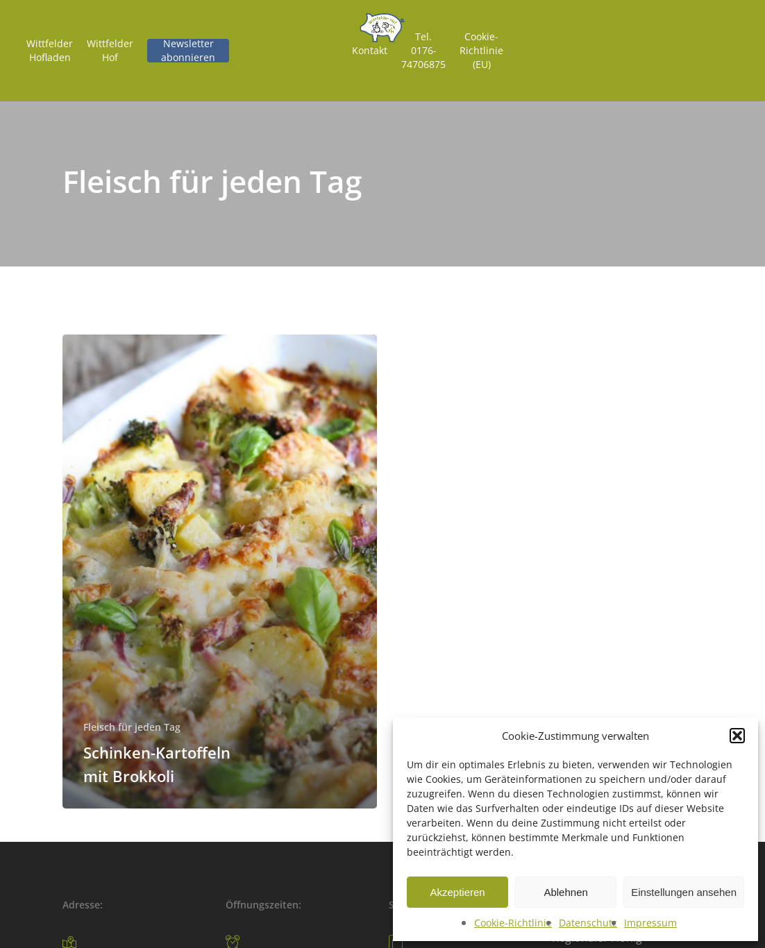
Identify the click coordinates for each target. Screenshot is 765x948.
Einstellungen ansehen (684, 892)
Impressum (650, 922)
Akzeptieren (457, 892)
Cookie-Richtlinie (513, 922)
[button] (737, 736)
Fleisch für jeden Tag (131, 727)
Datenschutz (588, 922)
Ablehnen (565, 892)
